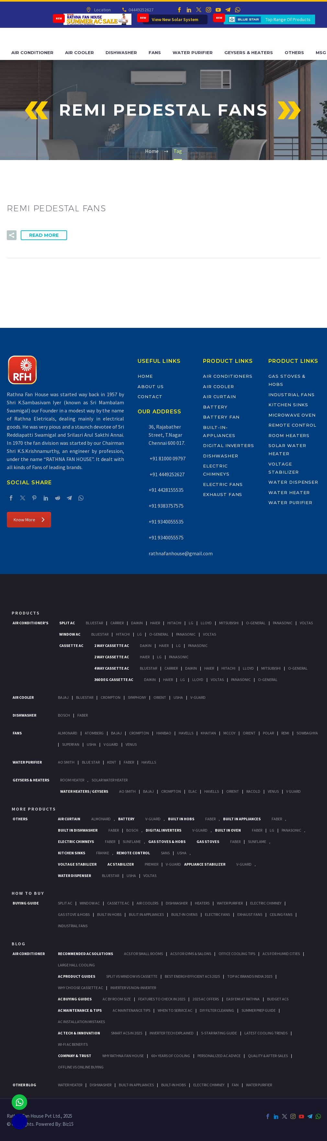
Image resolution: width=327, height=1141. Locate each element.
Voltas (306, 622)
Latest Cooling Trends (266, 1033)
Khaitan (208, 733)
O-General (255, 622)
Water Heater (289, 492)
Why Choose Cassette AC (80, 987)
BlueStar (94, 622)
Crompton (110, 697)
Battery (215, 406)
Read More (44, 235)
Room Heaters (289, 435)
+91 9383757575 (166, 505)
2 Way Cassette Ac (111, 656)
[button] (12, 235)
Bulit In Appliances (146, 914)
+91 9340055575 (166, 537)
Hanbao (163, 733)
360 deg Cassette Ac (113, 679)
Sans (165, 852)
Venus (131, 744)
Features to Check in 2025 (161, 999)
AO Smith (66, 762)
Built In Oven (228, 830)
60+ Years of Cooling (170, 1055)
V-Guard (198, 697)
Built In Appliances (242, 818)
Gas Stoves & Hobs (167, 841)
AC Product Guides (76, 976)
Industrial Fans (291, 394)
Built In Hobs (181, 818)
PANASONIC (291, 830)
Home (145, 376)
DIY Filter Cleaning (217, 1010)
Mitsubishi (229, 622)
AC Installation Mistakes (81, 1021)
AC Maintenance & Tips (80, 1010)
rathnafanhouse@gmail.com (181, 553)
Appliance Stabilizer (204, 864)
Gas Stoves (208, 841)
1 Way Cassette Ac (111, 645)
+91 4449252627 (167, 474)
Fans (155, 52)
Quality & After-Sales (268, 1055)
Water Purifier (193, 52)
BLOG (19, 944)
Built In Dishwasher (77, 830)
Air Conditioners (228, 376)
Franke (102, 852)
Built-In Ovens (184, 914)
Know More (29, 520)
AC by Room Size (117, 999)
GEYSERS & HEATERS (31, 780)
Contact (150, 396)
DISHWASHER (100, 1084)
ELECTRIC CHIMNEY (208, 1084)
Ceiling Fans (281, 914)
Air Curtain (219, 396)
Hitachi (174, 622)
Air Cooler (79, 52)
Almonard (67, 733)
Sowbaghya (307, 733)
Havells (186, 733)
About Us (151, 386)
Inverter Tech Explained (172, 1033)
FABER (129, 762)
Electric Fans (223, 484)
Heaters (202, 903)
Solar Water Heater (110, 780)
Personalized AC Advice (219, 1055)
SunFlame (132, 841)
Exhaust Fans (222, 494)
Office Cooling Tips (237, 953)
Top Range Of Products (287, 19)
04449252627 (140, 10)
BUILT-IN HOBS (173, 1084)
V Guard (111, 744)
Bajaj (63, 697)
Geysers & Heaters (248, 52)
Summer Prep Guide (259, 1010)
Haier (155, 622)
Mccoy (229, 733)
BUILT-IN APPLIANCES (136, 1084)
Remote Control (292, 425)
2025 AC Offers (206, 999)
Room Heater (72, 780)
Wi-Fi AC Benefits (73, 1044)
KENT (111, 762)
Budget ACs (277, 999)
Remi (285, 733)
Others (294, 52)
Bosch (64, 715)
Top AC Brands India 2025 (249, 976)
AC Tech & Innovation (79, 1033)
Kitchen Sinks (288, 404)
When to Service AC (175, 1010)
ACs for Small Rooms (143, 953)
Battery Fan (221, 417)
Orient (159, 697)
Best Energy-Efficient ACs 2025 (192, 976)
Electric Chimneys (76, 841)
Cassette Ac (71, 645)
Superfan (70, 744)
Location (102, 10)
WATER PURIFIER (259, 1084)
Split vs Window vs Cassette (131, 976)
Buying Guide (26, 903)
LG (272, 830)
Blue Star (91, 762)
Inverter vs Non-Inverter (133, 987)
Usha (178, 697)
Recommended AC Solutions (85, 953)
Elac (192, 791)
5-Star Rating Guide (219, 1033)
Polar (268, 733)
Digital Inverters (228, 445)
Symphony (137, 697)
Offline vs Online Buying (81, 1067)
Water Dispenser (293, 482)
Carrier (117, 622)
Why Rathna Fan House (123, 1055)
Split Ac (67, 622)
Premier (151, 864)
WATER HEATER (70, 1084)
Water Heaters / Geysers (84, 791)
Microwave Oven (292, 415)
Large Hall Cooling (76, 964)
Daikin (137, 622)
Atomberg (94, 733)
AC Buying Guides (75, 999)
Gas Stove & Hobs (74, 914)
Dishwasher (121, 52)
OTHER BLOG (24, 1084)
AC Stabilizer (120, 864)
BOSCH (132, 830)
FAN (235, 1084)
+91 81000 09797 (167, 458)
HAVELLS (148, 762)
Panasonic (282, 622)
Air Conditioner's (30, 622)
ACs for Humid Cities (281, 953)
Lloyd (206, 622)
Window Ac (69, 634)
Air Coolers (147, 903)
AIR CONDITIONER (29, 953)
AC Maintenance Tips (131, 1010)
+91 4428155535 (166, 490)
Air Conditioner (32, 52)
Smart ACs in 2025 (126, 1033)
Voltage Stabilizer (77, 864)
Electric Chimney (265, 903)
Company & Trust (74, 1055)
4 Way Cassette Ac (111, 668)
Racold (253, 791)
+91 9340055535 (166, 521)
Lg (191, 622)
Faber (82, 715)
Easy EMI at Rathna (243, 999)
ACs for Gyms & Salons (190, 953)
